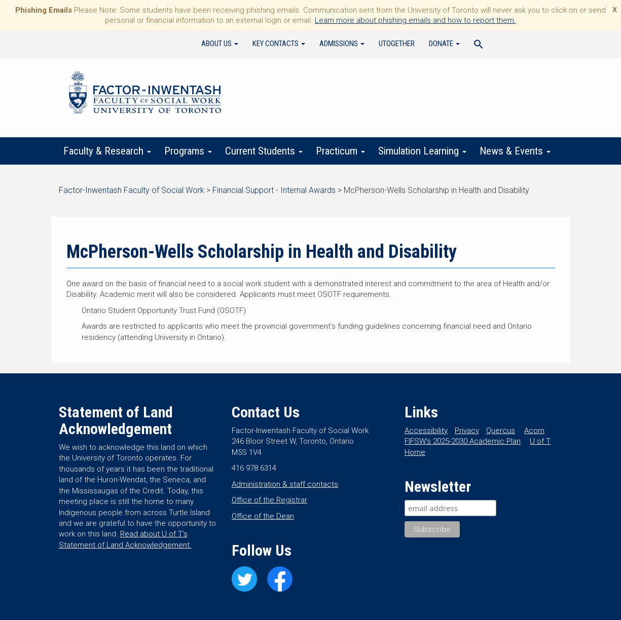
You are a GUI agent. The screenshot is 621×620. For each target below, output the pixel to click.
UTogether (397, 43)
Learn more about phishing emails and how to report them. (415, 20)
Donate (444, 43)
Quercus (500, 430)
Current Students (264, 151)
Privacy (467, 430)
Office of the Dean (263, 516)
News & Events (515, 151)
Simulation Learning (423, 151)
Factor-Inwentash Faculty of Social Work (145, 94)
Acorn (534, 430)
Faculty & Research (108, 151)
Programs (188, 151)
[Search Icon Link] (478, 45)
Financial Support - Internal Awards (274, 190)
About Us (219, 43)
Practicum (341, 151)
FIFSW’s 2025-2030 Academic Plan (463, 441)
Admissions (341, 43)
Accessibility (426, 430)
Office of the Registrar (269, 500)
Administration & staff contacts (285, 484)
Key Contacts (278, 43)
